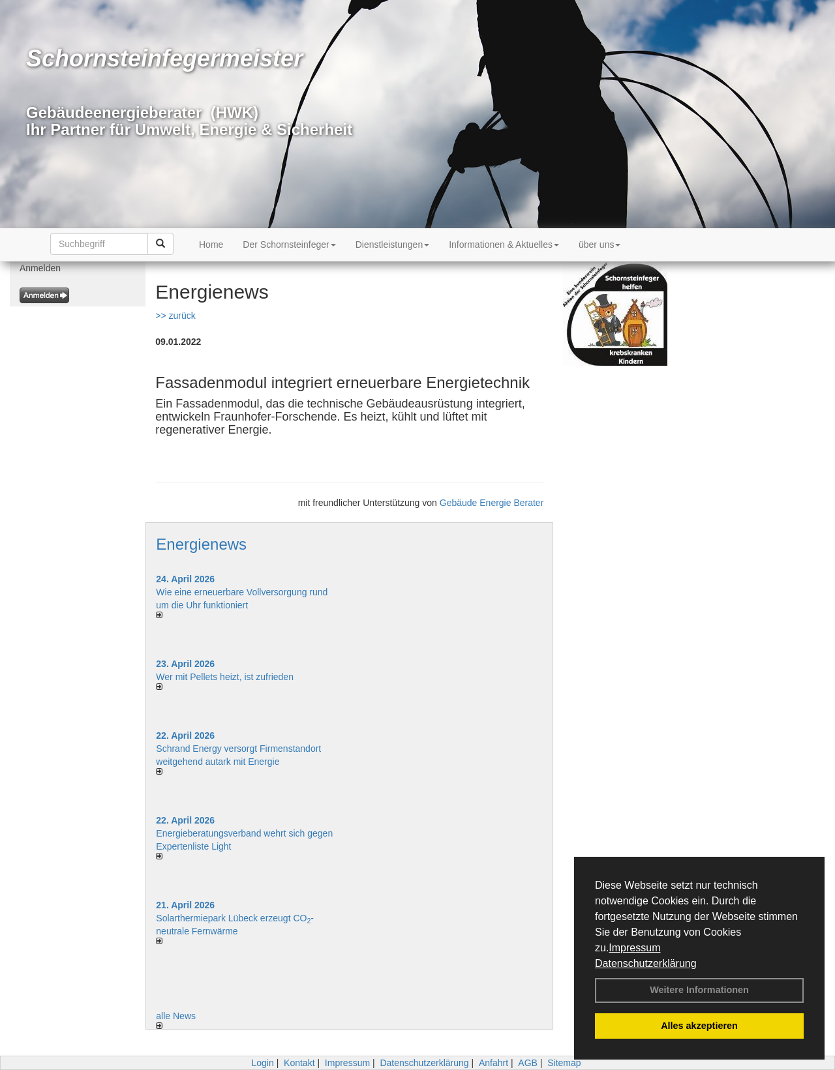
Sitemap (564, 1063)
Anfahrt (493, 1063)
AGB (528, 1063)
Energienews (201, 544)
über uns (599, 244)
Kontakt (299, 1063)
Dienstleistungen (393, 244)
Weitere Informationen (699, 990)
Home (211, 244)
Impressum (634, 947)
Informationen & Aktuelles (504, 244)
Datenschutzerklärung (646, 963)
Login (262, 1063)
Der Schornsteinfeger (289, 244)
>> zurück (175, 315)
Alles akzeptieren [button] (699, 1025)
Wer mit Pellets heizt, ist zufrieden (225, 677)
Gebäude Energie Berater (492, 503)
